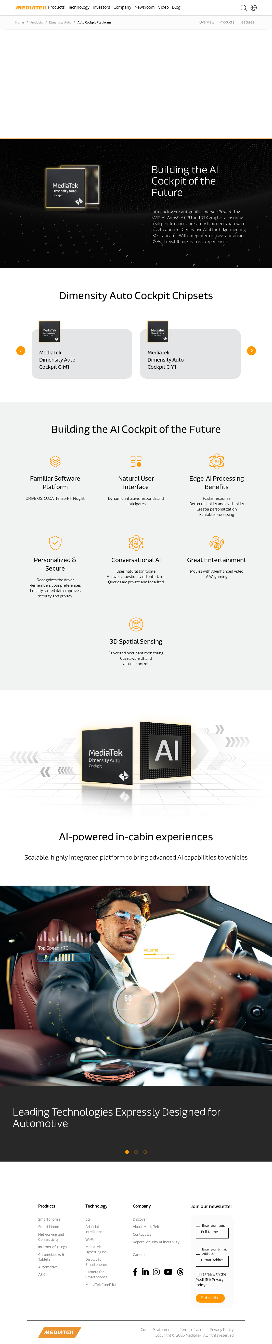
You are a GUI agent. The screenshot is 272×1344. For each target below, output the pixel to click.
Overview (206, 23)
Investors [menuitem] (101, 8)
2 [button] (136, 1152)
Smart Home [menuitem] (48, 1227)
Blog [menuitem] (176, 8)
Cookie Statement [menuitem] (156, 1330)
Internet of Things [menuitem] (52, 1247)
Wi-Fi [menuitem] (89, 1240)
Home (19, 22)
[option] (82, 349)
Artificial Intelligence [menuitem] (95, 1229)
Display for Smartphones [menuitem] (96, 1262)
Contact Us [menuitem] (142, 1235)
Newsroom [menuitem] (145, 8)
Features (246, 23)
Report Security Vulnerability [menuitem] (156, 1242)
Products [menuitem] (56, 8)
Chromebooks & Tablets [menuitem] (51, 1257)
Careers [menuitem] (139, 1255)
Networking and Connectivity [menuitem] (51, 1237)
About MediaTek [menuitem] (146, 1227)
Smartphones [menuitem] (49, 1220)
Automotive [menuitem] (48, 1267)
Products (36, 22)
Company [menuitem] (122, 8)
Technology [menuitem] (78, 8)
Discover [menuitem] (140, 1220)
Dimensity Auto (60, 22)
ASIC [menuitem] (42, 1275)
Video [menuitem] (163, 8)
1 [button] (127, 1152)
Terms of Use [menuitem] (191, 1330)
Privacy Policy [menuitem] (222, 1330)
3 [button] (145, 1152)
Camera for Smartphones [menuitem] (96, 1274)
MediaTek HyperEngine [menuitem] (95, 1249)
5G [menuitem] (87, 1220)
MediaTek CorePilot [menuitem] (101, 1285)
